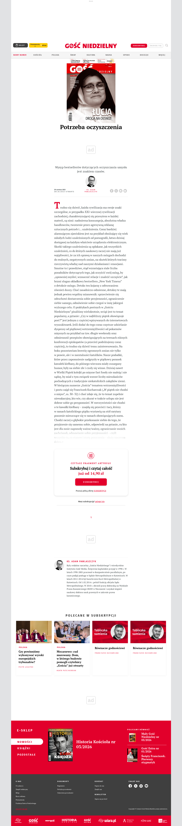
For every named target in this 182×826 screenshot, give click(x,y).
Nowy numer (19, 55)
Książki (23, 748)
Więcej (162, 55)
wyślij (125, 190)
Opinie (126, 55)
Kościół (37, 55)
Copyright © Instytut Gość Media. (139, 809)
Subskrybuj (91, 482)
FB (112, 190)
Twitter (116, 190)
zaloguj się (156, 46)
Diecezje (144, 55)
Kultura (91, 55)
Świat (73, 55)
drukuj (121, 190)
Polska (55, 55)
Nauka (109, 55)
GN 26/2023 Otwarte (64, 192)
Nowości (23, 741)
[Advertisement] (91, 21)
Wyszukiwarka (166, 45)
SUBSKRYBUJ (139, 46)
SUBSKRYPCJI (100, 490)
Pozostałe (23, 754)
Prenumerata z (35, 45)
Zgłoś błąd (21, 809)
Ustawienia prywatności (65, 793)
